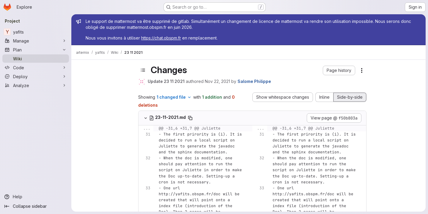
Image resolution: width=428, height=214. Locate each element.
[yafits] (35, 32)
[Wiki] (35, 58)
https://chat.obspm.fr (161, 37)
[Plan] (35, 49)
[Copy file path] (190, 118)
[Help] (35, 197)
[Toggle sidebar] (143, 70)
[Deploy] (35, 76)
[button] (339, 70)
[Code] (35, 67)
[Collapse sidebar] (35, 206)
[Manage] (35, 41)
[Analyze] (35, 85)
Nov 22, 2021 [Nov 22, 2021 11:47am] (217, 81)
